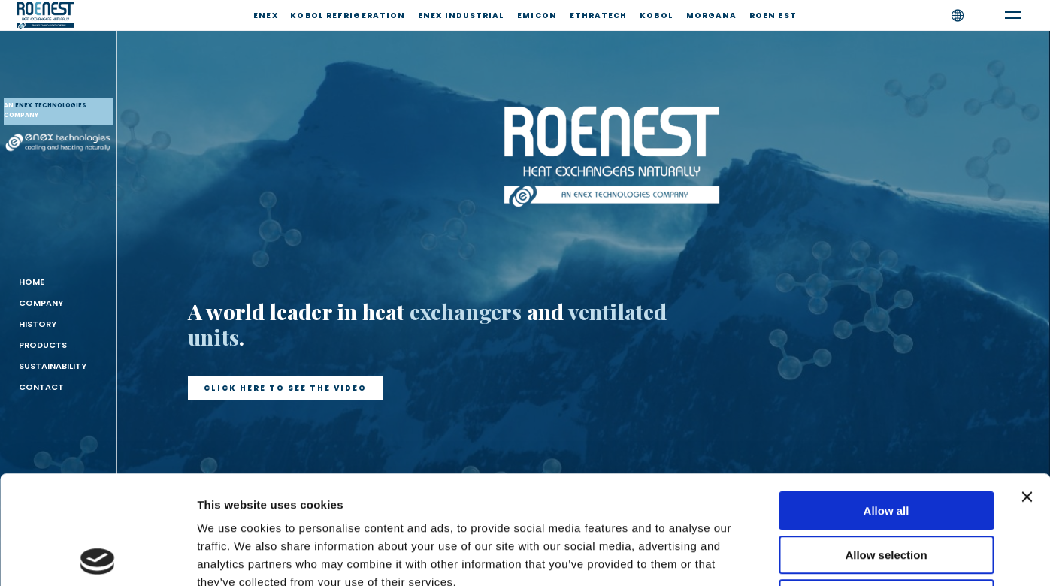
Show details (789, 556)
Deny (886, 490)
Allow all (886, 402)
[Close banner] (1026, 388)
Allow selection (886, 446)
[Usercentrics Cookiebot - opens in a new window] (97, 556)
